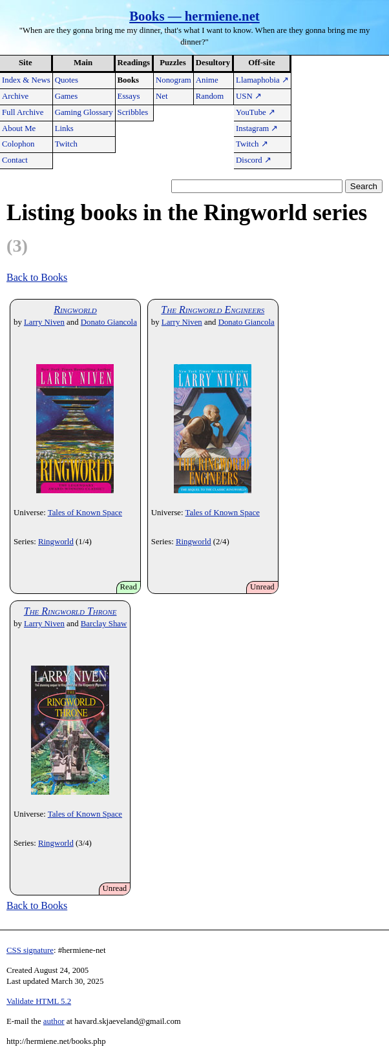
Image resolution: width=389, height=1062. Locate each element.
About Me (19, 128)
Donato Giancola (109, 322)
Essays (129, 96)
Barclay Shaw (104, 623)
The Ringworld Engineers (212, 309)
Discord (253, 160)
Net (161, 96)
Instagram (257, 128)
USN (249, 96)
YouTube (255, 112)
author (54, 1021)
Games (66, 96)
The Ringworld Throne (70, 611)
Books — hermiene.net (194, 15)
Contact (15, 160)
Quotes (66, 80)
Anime (207, 80)
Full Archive (22, 112)
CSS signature (30, 950)
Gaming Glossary (84, 112)
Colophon (18, 143)
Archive (15, 96)
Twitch (66, 143)
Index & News (26, 80)
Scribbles (133, 112)
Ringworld (75, 309)
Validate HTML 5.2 (38, 1001)
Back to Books (36, 277)
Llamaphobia (262, 80)
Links (64, 128)
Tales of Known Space (85, 512)
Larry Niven (44, 322)
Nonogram (173, 80)
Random (210, 96)
